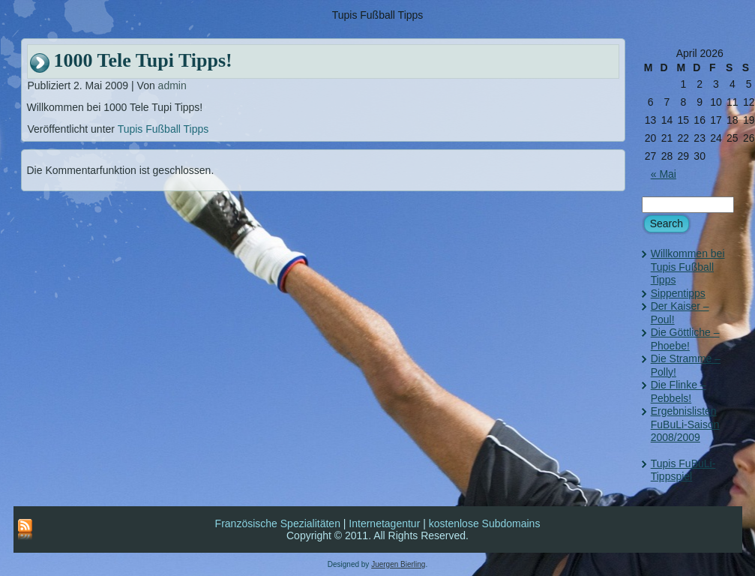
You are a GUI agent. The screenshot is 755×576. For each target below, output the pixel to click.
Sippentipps (678, 293)
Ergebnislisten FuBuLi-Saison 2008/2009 (685, 424)
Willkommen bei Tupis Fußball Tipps (688, 267)
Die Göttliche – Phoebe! (685, 339)
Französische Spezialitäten (277, 524)
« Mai (663, 174)
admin (172, 86)
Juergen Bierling (398, 564)
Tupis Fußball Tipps (163, 129)
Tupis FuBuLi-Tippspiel (683, 470)
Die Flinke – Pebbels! (678, 391)
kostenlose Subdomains (485, 524)
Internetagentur (384, 524)
